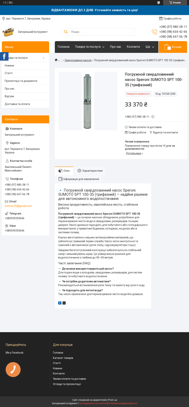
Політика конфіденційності (122, 403)
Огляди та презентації (67, 384)
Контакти (133, 47)
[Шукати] (65, 32)
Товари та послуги (88, 47)
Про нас (115, 47)
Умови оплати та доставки (69, 378)
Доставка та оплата (17, 104)
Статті (8, 73)
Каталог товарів (63, 357)
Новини (9, 65)
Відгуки (9, 96)
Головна (63, 47)
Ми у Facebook (14, 352)
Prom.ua (112, 400)
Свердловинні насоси (78, 60)
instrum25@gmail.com (18, 205)
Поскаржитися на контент (93, 403)
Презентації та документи (21, 80)
